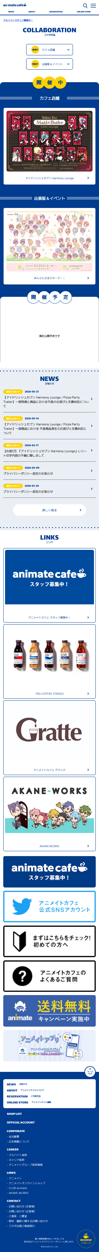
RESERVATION (56, 12)
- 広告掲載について (18, 1141)
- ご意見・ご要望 (17, 1216)
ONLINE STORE (84, 12)
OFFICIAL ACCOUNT (21, 1123)
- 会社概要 (13, 1136)
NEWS (11, 12)
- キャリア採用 (15, 1160)
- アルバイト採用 (17, 1155)
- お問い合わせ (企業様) (21, 1211)
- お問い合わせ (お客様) (21, 1206)
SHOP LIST (14, 1114)
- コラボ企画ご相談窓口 (21, 1226)
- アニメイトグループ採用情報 (25, 1165)
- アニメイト (14, 1178)
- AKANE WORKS (17, 1193)
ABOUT (31, 12)
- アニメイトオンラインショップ (26, 1183)
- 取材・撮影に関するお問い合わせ (27, 1221)
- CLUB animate (17, 1188)
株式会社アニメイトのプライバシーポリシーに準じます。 (49, 1241)
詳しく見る (61, 510)
